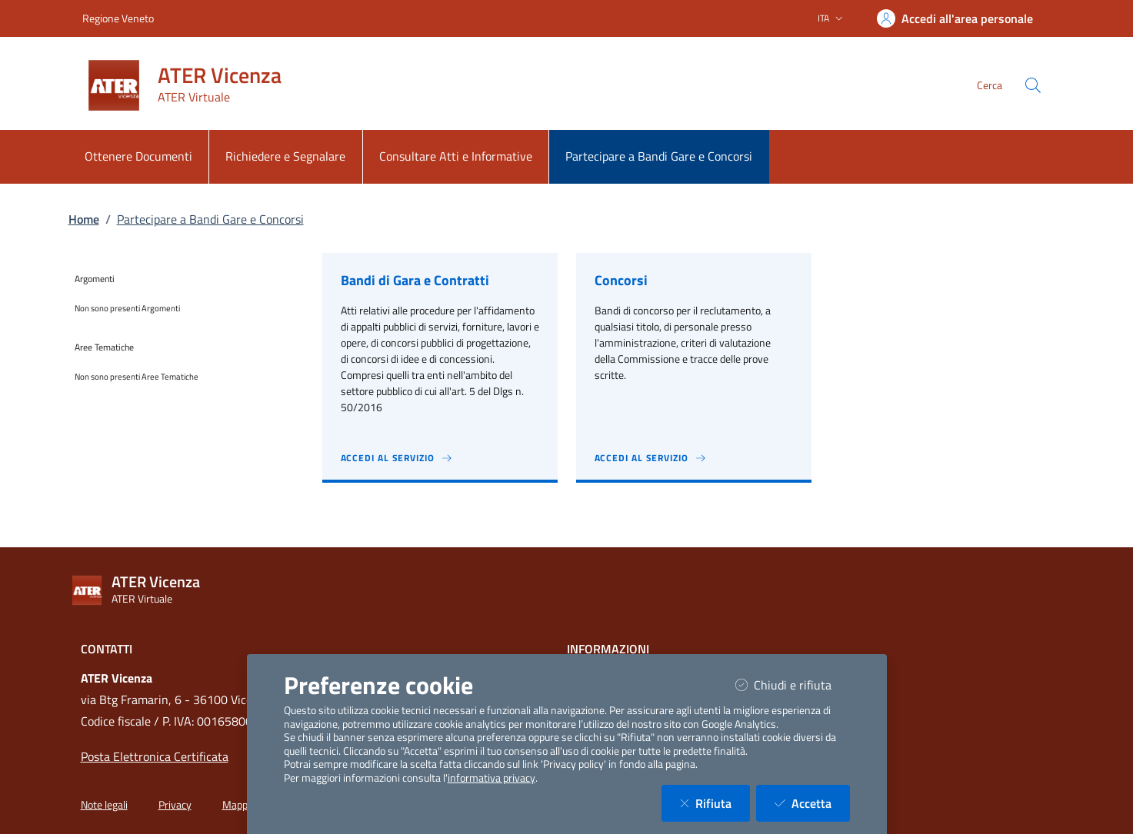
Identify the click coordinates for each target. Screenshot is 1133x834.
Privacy (175, 804)
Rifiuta (715, 802)
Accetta (812, 802)
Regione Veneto (118, 18)
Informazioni (608, 649)
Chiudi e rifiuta (792, 684)
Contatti (106, 649)
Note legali (104, 804)
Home (83, 219)
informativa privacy (491, 777)
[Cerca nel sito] (1033, 85)
